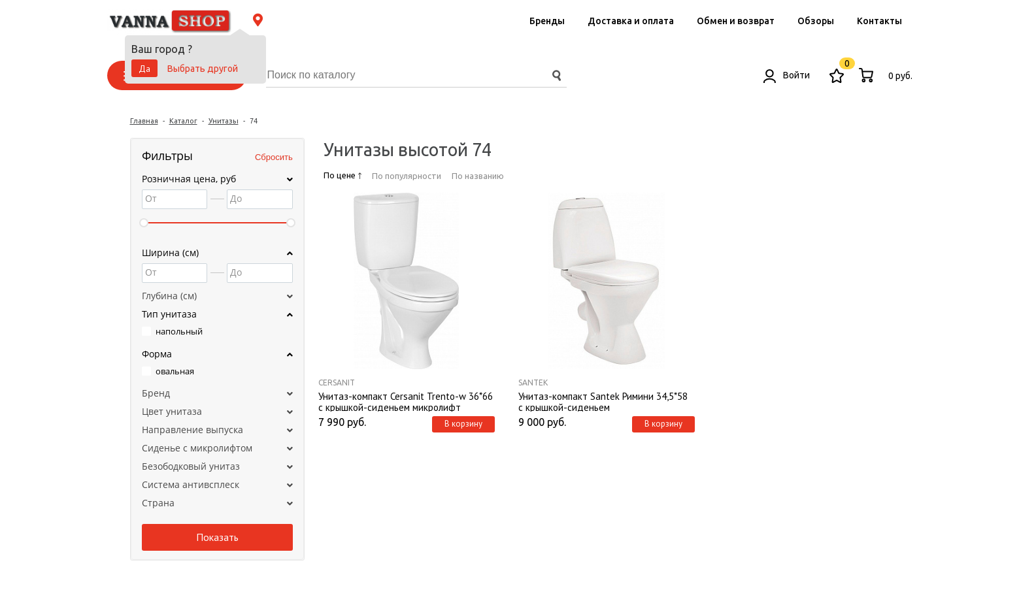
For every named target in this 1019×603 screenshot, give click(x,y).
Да (144, 68)
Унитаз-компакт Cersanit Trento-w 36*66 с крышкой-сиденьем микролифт (405, 401)
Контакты (879, 21)
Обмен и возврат (736, 21)
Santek (533, 382)
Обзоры (815, 21)
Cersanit (336, 382)
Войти (786, 75)
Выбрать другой (202, 68)
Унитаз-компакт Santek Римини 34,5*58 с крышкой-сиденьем (603, 401)
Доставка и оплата (631, 21)
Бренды (547, 21)
